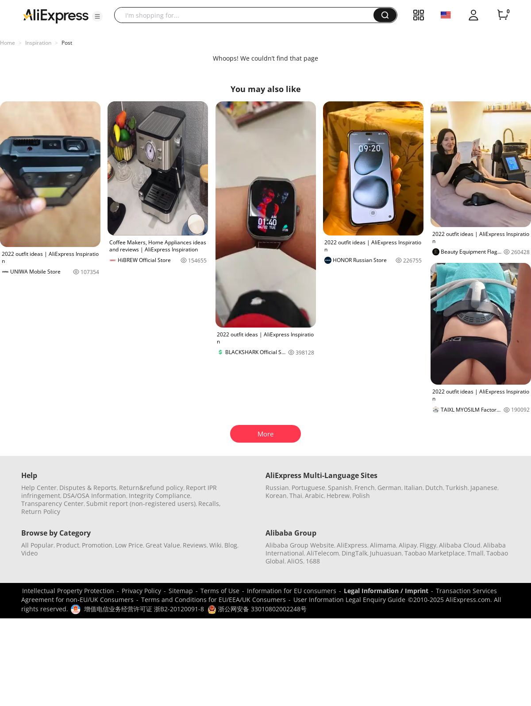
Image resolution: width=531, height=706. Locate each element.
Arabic (314, 495)
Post (67, 42)
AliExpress (352, 545)
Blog (230, 545)
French (364, 487)
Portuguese (308, 487)
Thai (295, 495)
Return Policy (40, 511)
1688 (313, 561)
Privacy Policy (141, 590)
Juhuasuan (386, 553)
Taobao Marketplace (434, 553)
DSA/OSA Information (94, 495)
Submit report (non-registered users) (141, 503)
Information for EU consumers (291, 590)
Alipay (408, 545)
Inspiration (38, 42)
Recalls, (209, 503)
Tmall (475, 553)
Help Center (39, 487)
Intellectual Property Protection (68, 590)
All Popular (37, 545)
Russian (277, 487)
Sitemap (181, 590)
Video (29, 553)
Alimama (383, 545)
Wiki (215, 545)
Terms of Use (219, 590)
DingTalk (354, 553)
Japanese (483, 487)
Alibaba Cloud (460, 545)
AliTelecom (323, 553)
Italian (413, 487)
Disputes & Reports (87, 487)
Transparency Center (52, 503)
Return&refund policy (151, 487)
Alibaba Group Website (300, 545)
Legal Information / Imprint (386, 590)
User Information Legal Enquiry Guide (349, 599)
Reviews (195, 545)
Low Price (129, 545)
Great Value (163, 545)
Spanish (340, 487)
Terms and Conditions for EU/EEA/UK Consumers (213, 599)
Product (67, 545)
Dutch (434, 487)
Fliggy (427, 545)
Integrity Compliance (159, 495)
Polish (361, 495)
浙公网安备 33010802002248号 (257, 609)
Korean (276, 495)
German (389, 487)
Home (7, 42)
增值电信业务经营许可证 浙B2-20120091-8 (144, 609)
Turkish (457, 487)
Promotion (97, 545)
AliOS (295, 561)
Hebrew (338, 495)
